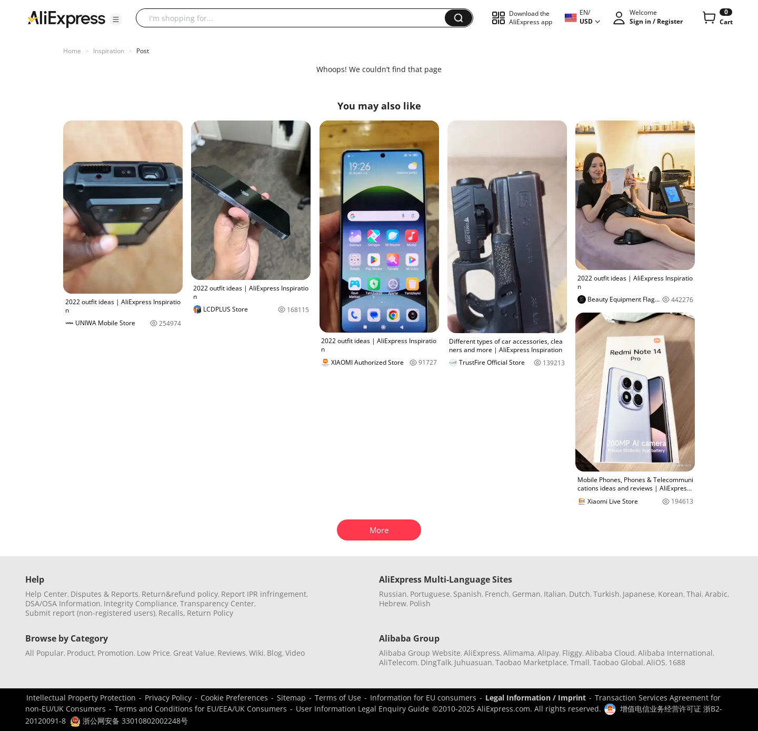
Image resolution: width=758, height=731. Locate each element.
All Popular (44, 653)
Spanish (467, 594)
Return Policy (210, 613)
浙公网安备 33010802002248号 (129, 721)
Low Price (153, 653)
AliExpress (482, 653)
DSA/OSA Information (63, 603)
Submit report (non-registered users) (90, 613)
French (497, 594)
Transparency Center (217, 603)
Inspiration (108, 50)
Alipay (548, 653)
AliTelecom (398, 662)
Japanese (639, 594)
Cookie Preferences (234, 698)
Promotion (115, 653)
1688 (677, 662)
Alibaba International (675, 653)
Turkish (606, 594)
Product (80, 653)
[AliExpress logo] (66, 18)
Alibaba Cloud (610, 653)
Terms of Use (338, 698)
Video (295, 653)
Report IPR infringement (263, 594)
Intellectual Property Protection (81, 698)
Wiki (256, 653)
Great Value (193, 653)
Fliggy (572, 653)
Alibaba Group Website (420, 653)
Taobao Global (618, 662)
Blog (274, 653)
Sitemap (291, 698)
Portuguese (430, 594)
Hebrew (392, 603)
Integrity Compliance (140, 603)
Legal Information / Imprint (535, 698)
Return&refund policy (180, 594)
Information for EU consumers (423, 698)
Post (142, 50)
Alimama (518, 653)
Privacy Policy (168, 698)
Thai (694, 594)
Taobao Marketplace (531, 662)
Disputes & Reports (104, 594)
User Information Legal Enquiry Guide (362, 709)
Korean (670, 594)
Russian (393, 594)
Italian (555, 594)
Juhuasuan (473, 662)
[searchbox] (294, 18)
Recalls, (171, 613)
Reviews (231, 653)
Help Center (46, 594)
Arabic (716, 594)
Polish (420, 603)
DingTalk (436, 662)
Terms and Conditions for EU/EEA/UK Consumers (201, 709)
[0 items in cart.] (717, 17)
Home (72, 50)
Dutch (579, 594)
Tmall (580, 662)
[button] (115, 19)
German (526, 594)
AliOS (655, 662)
